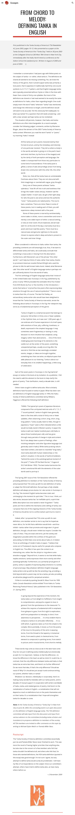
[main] (37, 23)
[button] (2, 2)
